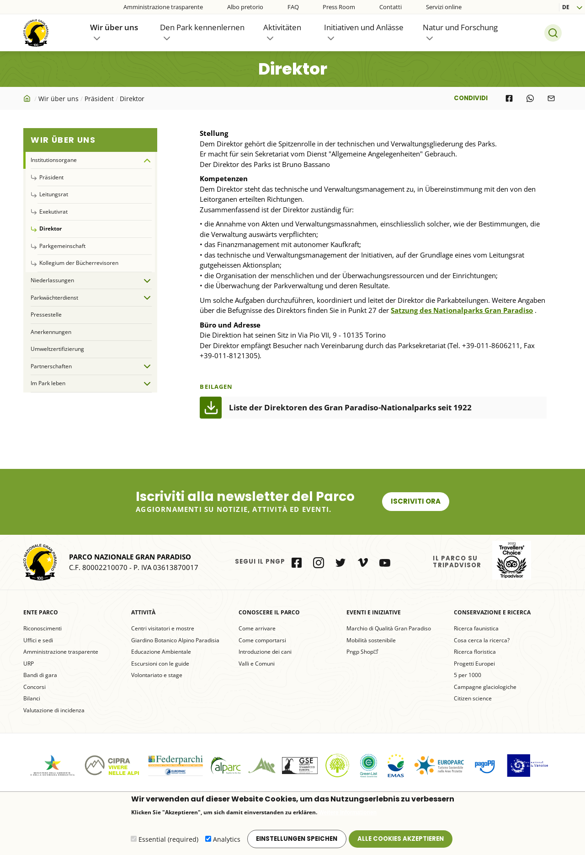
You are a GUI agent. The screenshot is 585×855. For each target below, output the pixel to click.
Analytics (226, 840)
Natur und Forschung (460, 27)
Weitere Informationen (348, 814)
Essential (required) (168, 840)
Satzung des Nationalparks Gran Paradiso (462, 310)
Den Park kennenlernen (202, 27)
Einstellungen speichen (296, 839)
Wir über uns (114, 27)
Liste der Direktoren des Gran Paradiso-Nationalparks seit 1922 (350, 407)
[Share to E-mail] (551, 98)
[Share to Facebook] (509, 98)
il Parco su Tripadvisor (511, 560)
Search (553, 33)
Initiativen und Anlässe (364, 27)
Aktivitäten (282, 27)
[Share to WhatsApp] (530, 98)
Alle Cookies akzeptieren (400, 839)
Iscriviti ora (416, 501)
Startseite (27, 98)
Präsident (99, 98)
